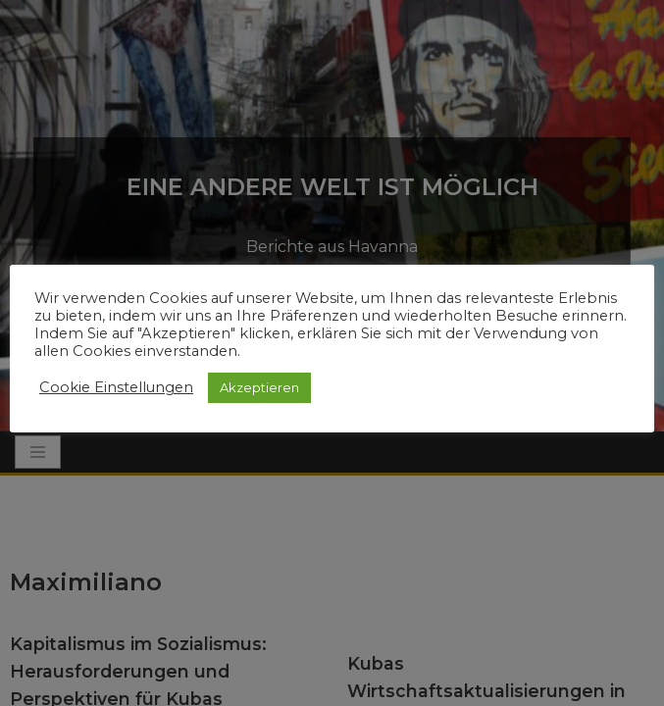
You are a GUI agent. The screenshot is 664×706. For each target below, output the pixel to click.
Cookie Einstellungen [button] (116, 387)
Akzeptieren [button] (259, 387)
